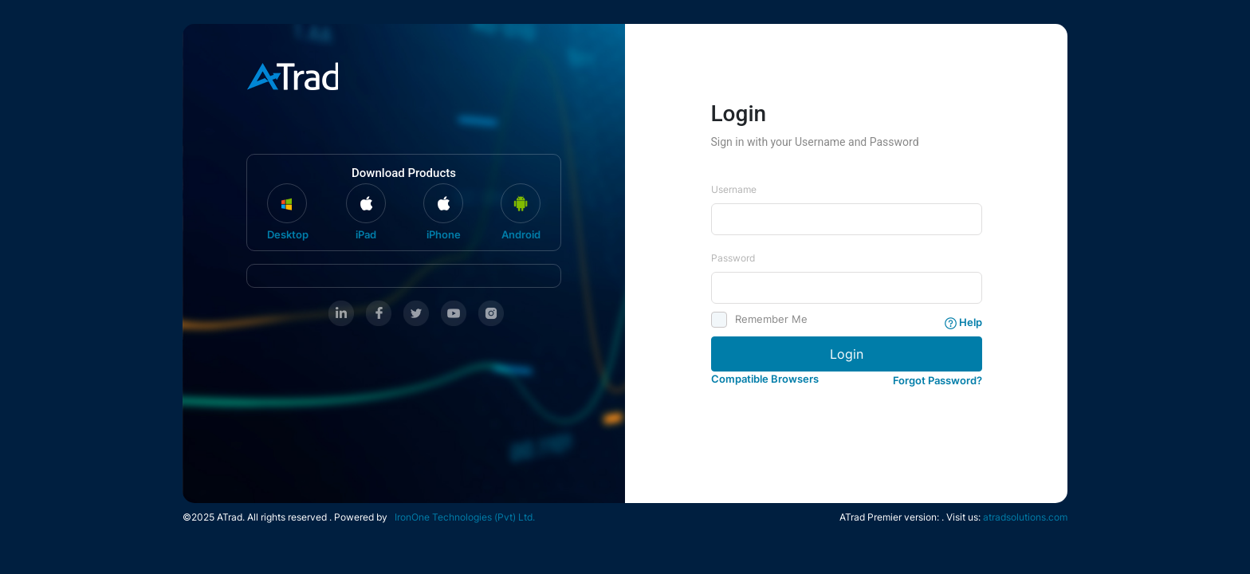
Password (733, 258)
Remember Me (766, 320)
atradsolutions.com (1025, 517)
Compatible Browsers (765, 378)
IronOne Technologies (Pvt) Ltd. (462, 517)
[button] (937, 378)
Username (734, 189)
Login (846, 354)
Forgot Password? (937, 380)
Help (963, 322)
